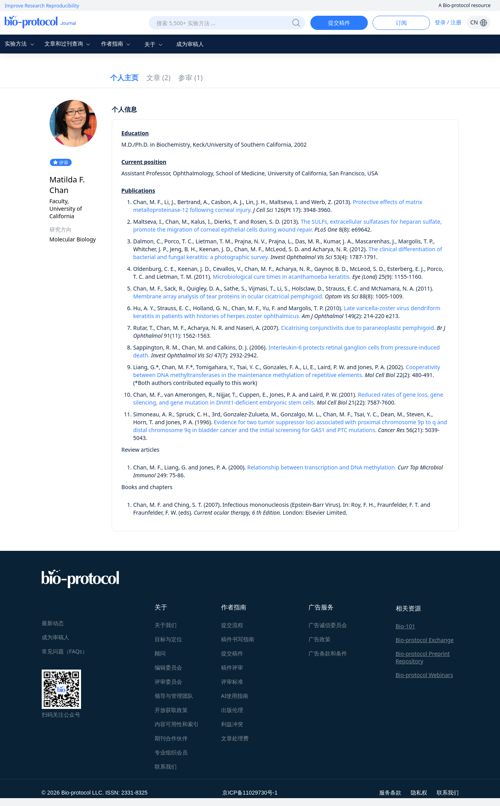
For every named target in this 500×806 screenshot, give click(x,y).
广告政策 (319, 639)
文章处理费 (235, 738)
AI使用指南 (235, 695)
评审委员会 (168, 681)
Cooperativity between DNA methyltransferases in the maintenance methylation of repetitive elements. (286, 371)
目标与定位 (168, 639)
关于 (154, 44)
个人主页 (124, 77)
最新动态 (53, 623)
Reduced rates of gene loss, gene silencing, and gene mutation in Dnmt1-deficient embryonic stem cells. (288, 398)
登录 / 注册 (448, 22)
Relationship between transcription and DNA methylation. (322, 467)
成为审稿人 (190, 44)
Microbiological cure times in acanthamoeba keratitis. (282, 276)
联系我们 (166, 766)
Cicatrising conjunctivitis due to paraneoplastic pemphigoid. (358, 327)
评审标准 (232, 681)
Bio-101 (405, 626)
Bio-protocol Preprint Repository (423, 657)
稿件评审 (232, 667)
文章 (158, 77)
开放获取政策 (171, 710)
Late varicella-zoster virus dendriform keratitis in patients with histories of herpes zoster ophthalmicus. (287, 312)
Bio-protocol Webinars (424, 675)
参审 (190, 77)
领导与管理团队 (174, 695)
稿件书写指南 (237, 639)
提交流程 (232, 625)
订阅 (401, 22)
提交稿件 (339, 22)
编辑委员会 (168, 667)
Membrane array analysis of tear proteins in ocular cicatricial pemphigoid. (228, 296)
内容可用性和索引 (177, 724)
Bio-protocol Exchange (425, 640)
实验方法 (20, 43)
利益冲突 (232, 724)
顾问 (160, 653)
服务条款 (390, 792)
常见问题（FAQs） (65, 651)
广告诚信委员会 (327, 625)
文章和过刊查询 (68, 43)
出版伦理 (232, 710)
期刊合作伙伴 (171, 738)
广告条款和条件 (327, 653)
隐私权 (419, 792)
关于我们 (166, 625)
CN (478, 22)
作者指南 (117, 43)
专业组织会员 (171, 752)
